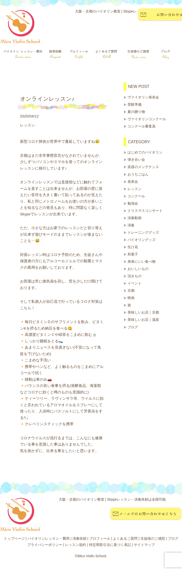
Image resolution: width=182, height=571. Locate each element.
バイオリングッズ (142, 240)
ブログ (133, 327)
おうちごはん (138, 174)
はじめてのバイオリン (145, 152)
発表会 (133, 182)
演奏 (131, 225)
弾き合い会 (136, 160)
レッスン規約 (75, 545)
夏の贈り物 (136, 112)
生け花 (133, 247)
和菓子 (133, 254)
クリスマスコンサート (145, 211)
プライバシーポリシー (44, 545)
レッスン (135, 189)
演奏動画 (135, 218)
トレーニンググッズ (143, 232)
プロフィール (99, 538)
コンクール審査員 (142, 126)
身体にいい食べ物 (142, 261)
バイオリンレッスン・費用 (49, 538)
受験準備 (135, 104)
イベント (135, 283)
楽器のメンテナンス (143, 167)
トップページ (14, 538)
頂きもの (135, 276)
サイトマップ (144, 545)
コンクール (136, 196)
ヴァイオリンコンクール (147, 119)
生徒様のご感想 (152, 538)
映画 (131, 298)
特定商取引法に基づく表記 (110, 545)
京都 (131, 291)
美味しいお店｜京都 (143, 312)
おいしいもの (138, 269)
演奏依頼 (79, 538)
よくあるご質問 (125, 538)
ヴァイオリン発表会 (143, 97)
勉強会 (133, 203)
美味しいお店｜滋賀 (143, 320)
